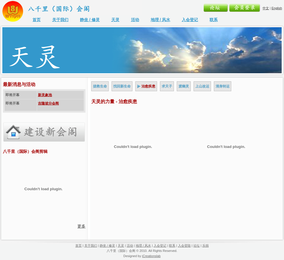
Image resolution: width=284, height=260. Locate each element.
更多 (81, 226)
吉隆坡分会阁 (48, 103)
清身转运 (223, 86)
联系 (214, 19)
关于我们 (60, 19)
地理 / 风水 (160, 19)
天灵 (115, 19)
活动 (135, 19)
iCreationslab (151, 256)
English (277, 8)
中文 (266, 8)
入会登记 (190, 19)
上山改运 (202, 86)
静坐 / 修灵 (90, 19)
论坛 (196, 245)
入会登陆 (184, 245)
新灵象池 (45, 95)
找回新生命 (122, 86)
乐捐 (205, 245)
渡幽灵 (184, 86)
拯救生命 (100, 86)
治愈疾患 (148, 86)
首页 (36, 19)
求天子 (167, 86)
